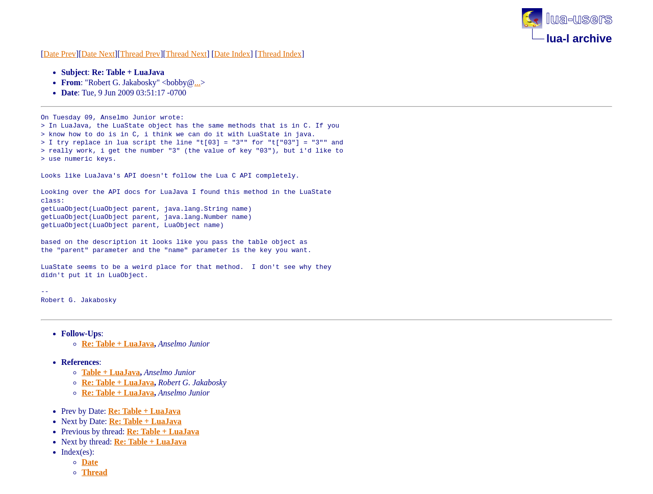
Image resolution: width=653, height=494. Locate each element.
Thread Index (280, 54)
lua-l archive (579, 38)
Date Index (232, 54)
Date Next (98, 54)
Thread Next (186, 54)
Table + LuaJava (111, 372)
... (197, 82)
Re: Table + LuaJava (118, 343)
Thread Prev (140, 54)
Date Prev (59, 54)
